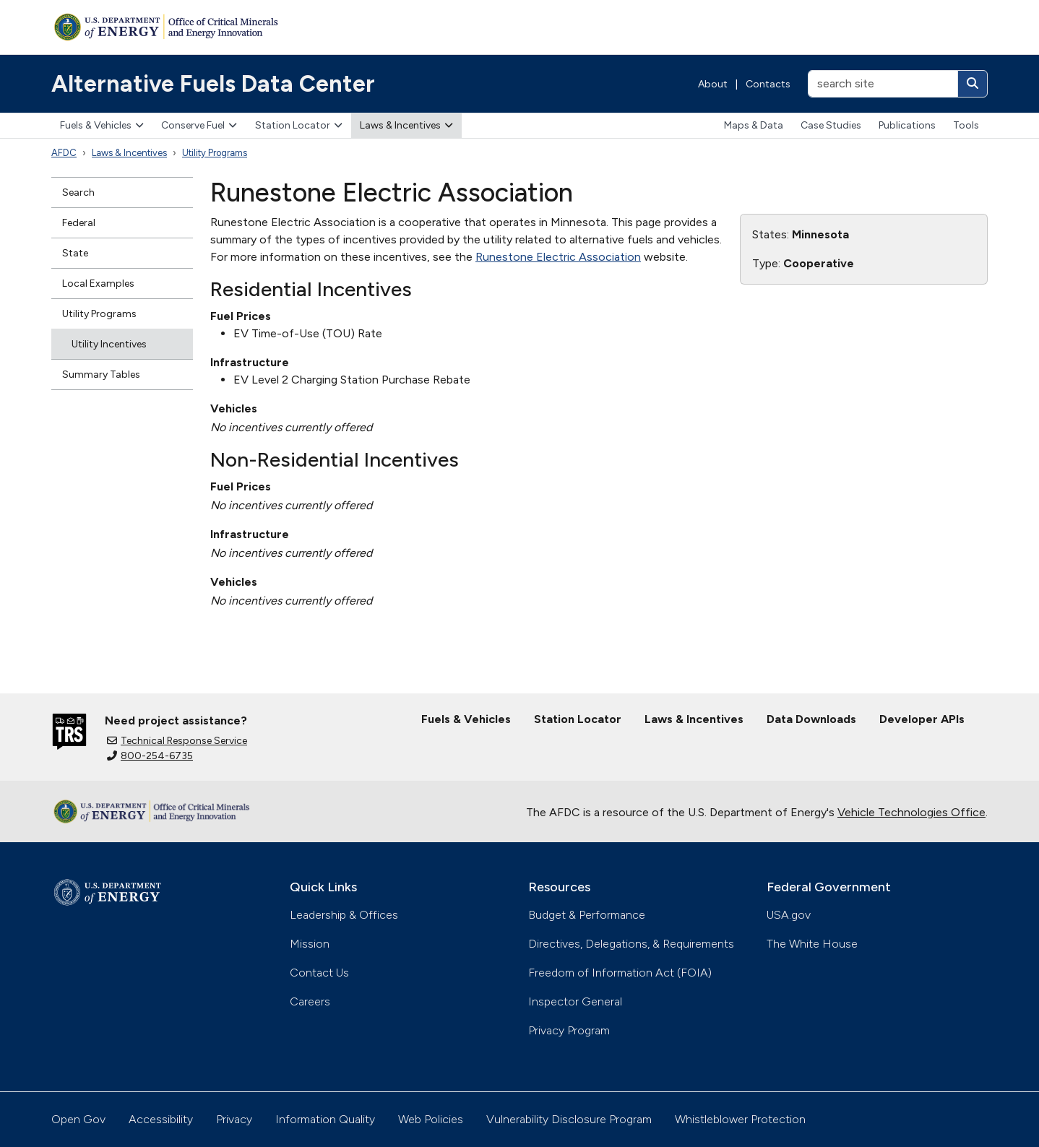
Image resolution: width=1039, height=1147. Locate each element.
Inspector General (575, 1001)
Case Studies (831, 125)
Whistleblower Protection (740, 1119)
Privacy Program (569, 1030)
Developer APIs (922, 719)
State (75, 253)
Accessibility (161, 1119)
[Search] (972, 84)
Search (78, 192)
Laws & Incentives (406, 125)
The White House (812, 944)
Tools (966, 125)
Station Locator (298, 125)
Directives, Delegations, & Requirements (631, 944)
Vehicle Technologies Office (911, 812)
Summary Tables (101, 374)
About (713, 84)
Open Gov (78, 1119)
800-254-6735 (150, 756)
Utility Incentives (109, 344)
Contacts (768, 84)
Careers (310, 1001)
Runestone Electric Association (558, 257)
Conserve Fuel (199, 125)
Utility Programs (214, 152)
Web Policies (430, 1119)
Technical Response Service (177, 741)
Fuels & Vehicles (102, 125)
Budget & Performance (586, 915)
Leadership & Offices (344, 915)
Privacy (234, 1119)
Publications (907, 125)
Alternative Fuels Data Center (213, 84)
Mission (309, 944)
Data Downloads (811, 719)
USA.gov (789, 915)
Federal (78, 223)
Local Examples (98, 283)
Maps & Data (753, 125)
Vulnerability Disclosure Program (569, 1119)
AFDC (64, 152)
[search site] (883, 84)
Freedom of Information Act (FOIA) (620, 972)
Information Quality (325, 1119)
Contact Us (319, 972)
